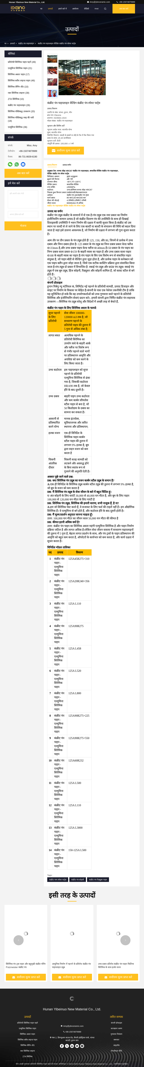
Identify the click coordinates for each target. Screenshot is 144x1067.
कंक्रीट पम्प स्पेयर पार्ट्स (57, 880)
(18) (21, 119)
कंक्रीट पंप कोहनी (77, 880)
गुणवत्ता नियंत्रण (116, 1034)
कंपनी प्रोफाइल (116, 1023)
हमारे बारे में (62, 9)
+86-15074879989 (125, 2)
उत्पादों (50, 9)
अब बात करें (123, 9)
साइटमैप (116, 1045)
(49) (22, 62)
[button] (19, 940)
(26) (19, 105)
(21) (20, 68)
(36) (17, 127)
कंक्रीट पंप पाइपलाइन (26, 43)
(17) (19, 74)
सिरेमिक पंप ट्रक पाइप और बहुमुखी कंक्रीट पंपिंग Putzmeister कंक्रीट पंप (26, 965)
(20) (21, 111)
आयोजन (75, 9)
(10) (18, 87)
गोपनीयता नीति (116, 1051)
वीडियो (86, 9)
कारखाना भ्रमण (116, 1028)
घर (41, 9)
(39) (18, 93)
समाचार (116, 1040)
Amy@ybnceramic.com (99, 2)
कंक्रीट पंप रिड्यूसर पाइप (98, 880)
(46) (21, 80)
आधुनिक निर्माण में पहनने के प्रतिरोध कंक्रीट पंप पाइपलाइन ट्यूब (71, 965)
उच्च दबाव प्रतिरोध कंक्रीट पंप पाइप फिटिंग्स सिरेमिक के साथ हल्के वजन (116, 965)
